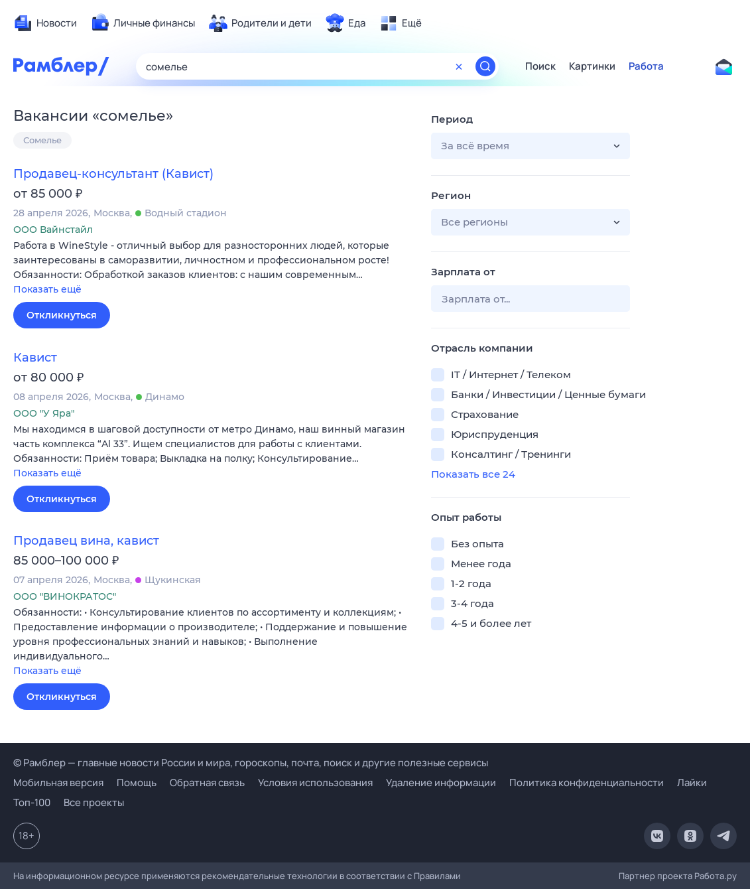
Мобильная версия (58, 782)
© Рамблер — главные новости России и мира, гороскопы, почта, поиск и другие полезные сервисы (250, 763)
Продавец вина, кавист (86, 540)
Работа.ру (715, 876)
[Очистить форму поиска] (459, 66)
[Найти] (485, 66)
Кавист (35, 357)
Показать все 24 (473, 474)
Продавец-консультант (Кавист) (113, 174)
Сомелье (42, 140)
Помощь (136, 782)
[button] (212, 268)
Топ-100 (31, 802)
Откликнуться (62, 315)
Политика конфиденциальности (586, 782)
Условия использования (315, 782)
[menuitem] (45, 23)
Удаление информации (441, 782)
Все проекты (94, 802)
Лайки (692, 782)
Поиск (540, 66)
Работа (646, 66)
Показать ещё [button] (47, 289)
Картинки (592, 66)
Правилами (437, 876)
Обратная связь (207, 782)
